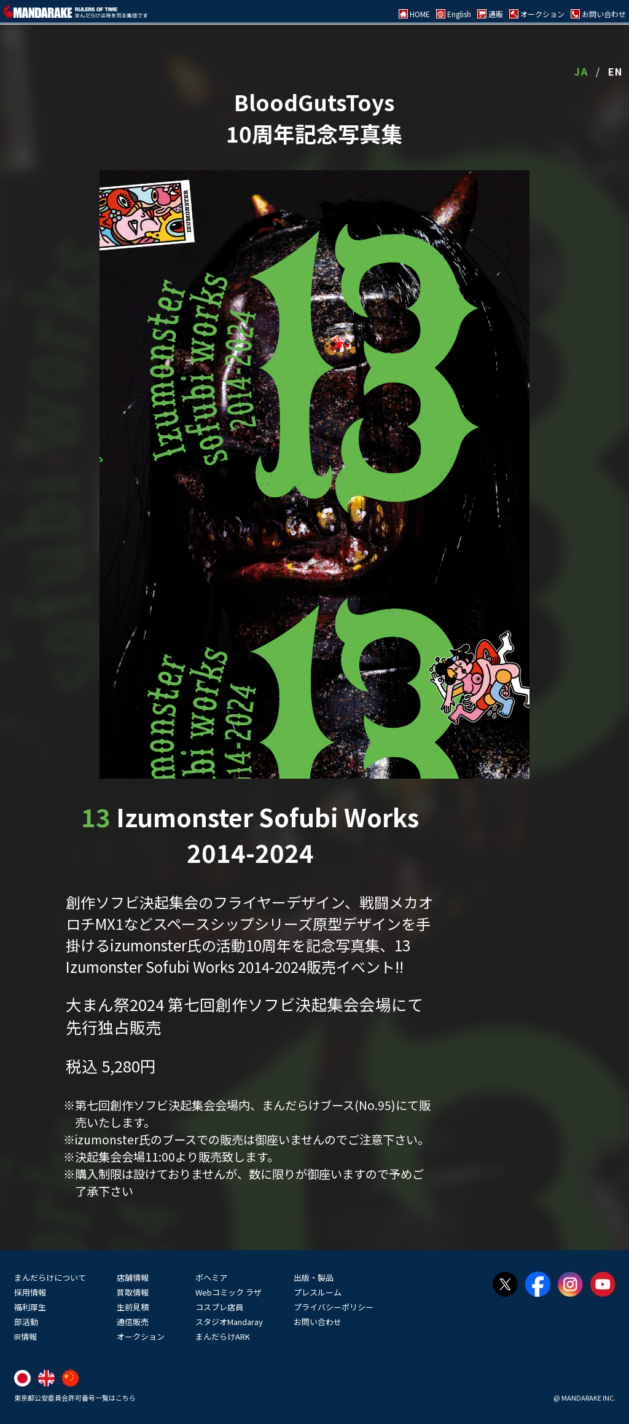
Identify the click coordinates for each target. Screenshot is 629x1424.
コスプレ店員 (219, 1307)
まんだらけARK (222, 1336)
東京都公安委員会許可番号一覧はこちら (75, 1397)
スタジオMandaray (229, 1322)
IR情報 (25, 1336)
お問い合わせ (318, 1322)
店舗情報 (133, 1277)
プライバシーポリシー (333, 1307)
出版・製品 (314, 1277)
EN (615, 71)
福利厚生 (30, 1307)
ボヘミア (211, 1277)
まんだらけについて (50, 1277)
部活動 (26, 1322)
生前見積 (133, 1307)
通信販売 (133, 1322)
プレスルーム (318, 1292)
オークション (141, 1336)
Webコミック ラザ (228, 1292)
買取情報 (133, 1292)
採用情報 (30, 1292)
